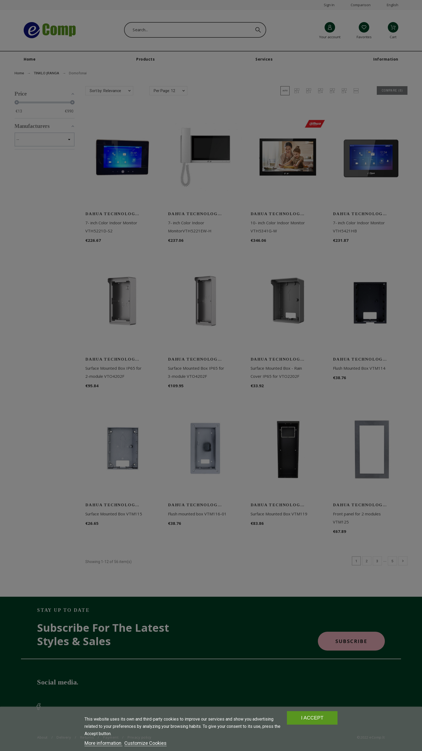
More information (103, 743)
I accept (312, 718)
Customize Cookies (145, 743)
